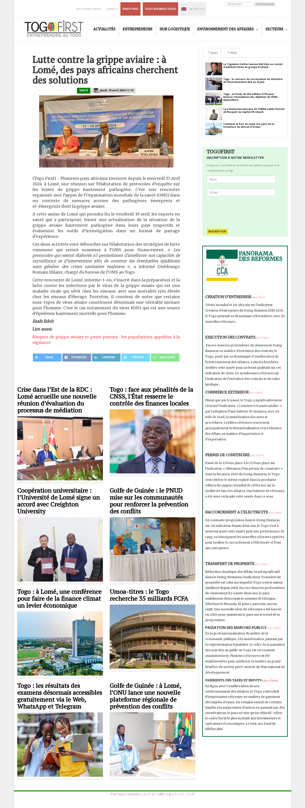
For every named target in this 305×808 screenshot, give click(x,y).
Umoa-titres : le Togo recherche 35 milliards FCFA (149, 595)
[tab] (211, 52)
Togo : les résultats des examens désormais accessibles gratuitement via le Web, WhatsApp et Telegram (59, 695)
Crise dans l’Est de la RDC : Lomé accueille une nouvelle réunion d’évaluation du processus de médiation (56, 399)
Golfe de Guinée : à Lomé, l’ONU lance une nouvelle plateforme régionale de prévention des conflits (145, 695)
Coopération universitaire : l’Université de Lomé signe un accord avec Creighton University (58, 500)
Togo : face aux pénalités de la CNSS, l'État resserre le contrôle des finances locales (151, 396)
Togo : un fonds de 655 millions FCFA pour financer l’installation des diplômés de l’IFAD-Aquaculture (250, 96)
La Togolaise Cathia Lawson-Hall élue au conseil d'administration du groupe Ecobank (253, 66)
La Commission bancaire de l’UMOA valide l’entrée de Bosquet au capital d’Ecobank (254, 110)
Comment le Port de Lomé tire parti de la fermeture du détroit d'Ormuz (248, 125)
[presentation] (243, 210)
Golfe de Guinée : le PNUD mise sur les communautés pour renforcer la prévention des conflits (149, 500)
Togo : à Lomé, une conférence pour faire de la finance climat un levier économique (59, 598)
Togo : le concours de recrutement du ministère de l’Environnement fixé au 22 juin (253, 80)
